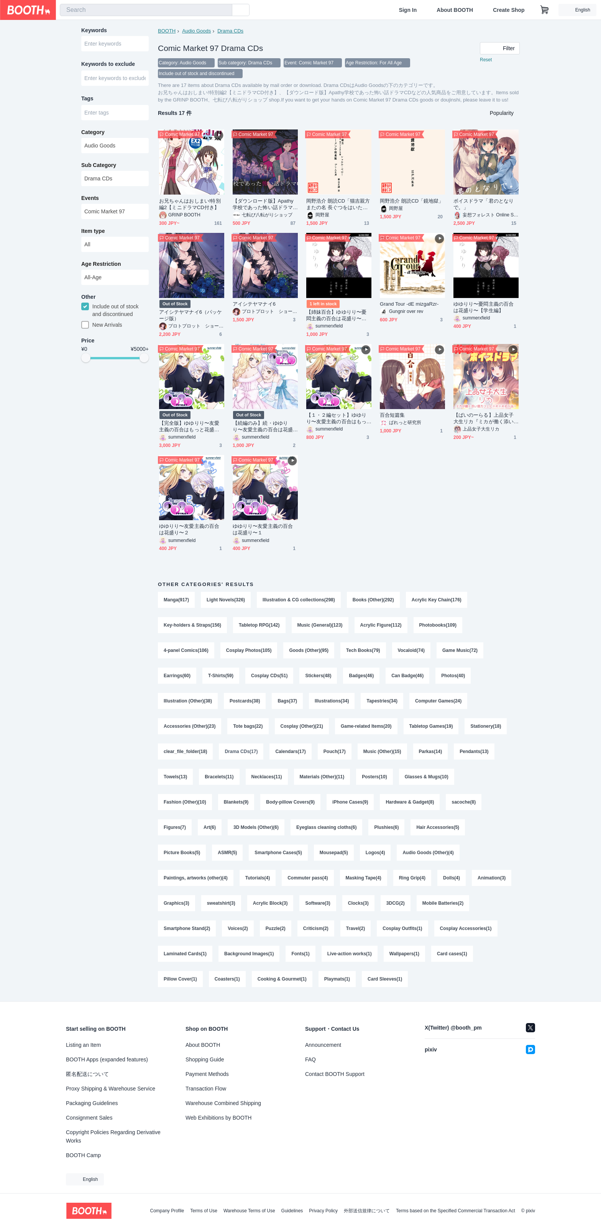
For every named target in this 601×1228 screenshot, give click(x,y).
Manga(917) (176, 600)
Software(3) (317, 903)
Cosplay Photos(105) (249, 650)
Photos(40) (453, 675)
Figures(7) (175, 827)
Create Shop (508, 10)
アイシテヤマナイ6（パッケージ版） (190, 315)
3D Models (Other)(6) (256, 827)
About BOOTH (455, 10)
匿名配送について (87, 1074)
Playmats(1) (337, 979)
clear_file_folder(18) (185, 751)
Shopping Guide (205, 1059)
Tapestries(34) (381, 701)
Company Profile (167, 1210)
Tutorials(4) (257, 878)
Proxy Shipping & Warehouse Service (110, 1089)
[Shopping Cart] (545, 10)
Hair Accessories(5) (437, 827)
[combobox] (146, 10)
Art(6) (210, 827)
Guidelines (292, 1210)
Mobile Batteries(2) (442, 903)
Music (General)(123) (320, 625)
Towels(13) (175, 776)
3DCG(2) (395, 903)
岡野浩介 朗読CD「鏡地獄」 (412, 201)
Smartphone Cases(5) (278, 852)
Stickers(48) (318, 675)
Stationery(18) (485, 726)
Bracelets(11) (219, 776)
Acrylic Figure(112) (381, 625)
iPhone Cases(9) (350, 802)
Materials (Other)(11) (322, 776)
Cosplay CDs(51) (269, 675)
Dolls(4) (451, 878)
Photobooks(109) (437, 625)
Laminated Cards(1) (185, 953)
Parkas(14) (430, 751)
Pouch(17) (334, 751)
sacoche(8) (464, 802)
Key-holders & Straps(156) (192, 625)
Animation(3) (492, 878)
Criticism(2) (315, 928)
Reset (486, 59)
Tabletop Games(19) (431, 726)
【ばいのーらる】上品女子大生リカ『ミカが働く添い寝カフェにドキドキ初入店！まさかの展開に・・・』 (483, 418)
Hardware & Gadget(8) (410, 802)
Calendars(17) (290, 751)
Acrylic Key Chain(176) (436, 600)
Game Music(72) (460, 650)
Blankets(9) (236, 802)
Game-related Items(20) (366, 726)
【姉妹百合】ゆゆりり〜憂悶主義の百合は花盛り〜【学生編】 (336, 315)
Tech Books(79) (363, 650)
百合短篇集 (392, 415)
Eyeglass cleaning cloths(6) (326, 827)
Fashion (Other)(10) (185, 802)
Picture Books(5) (182, 852)
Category (93, 132)
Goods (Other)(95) (308, 650)
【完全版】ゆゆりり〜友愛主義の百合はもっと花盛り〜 (189, 426)
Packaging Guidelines (92, 1103)
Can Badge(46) (407, 675)
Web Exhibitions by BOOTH (218, 1118)
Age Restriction (101, 264)
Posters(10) (374, 776)
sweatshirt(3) (221, 903)
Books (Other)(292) (373, 600)
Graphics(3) (176, 903)
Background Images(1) (249, 953)
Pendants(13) (474, 751)
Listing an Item (83, 1045)
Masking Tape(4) (363, 878)
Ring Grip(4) (412, 878)
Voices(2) (238, 928)
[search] (224, 10)
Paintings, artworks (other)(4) (196, 878)
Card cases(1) (452, 953)
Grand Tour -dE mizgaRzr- (409, 304)
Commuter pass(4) (307, 878)
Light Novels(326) (226, 600)
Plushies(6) (386, 827)
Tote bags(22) (248, 726)
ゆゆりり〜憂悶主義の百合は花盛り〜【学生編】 (483, 307)
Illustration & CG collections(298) (299, 600)
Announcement (323, 1045)
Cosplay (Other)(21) (302, 726)
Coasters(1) (227, 979)
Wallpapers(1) (404, 953)
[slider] (85, 357)
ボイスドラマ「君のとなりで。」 (483, 204)
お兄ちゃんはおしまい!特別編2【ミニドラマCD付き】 (190, 204)
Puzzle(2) (276, 928)
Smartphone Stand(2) (187, 928)
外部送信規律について (367, 1210)
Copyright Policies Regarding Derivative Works (113, 1136)
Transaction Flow (206, 1089)
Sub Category (98, 165)
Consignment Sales (89, 1118)
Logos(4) (375, 852)
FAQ (310, 1059)
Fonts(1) (300, 953)
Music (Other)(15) (382, 751)
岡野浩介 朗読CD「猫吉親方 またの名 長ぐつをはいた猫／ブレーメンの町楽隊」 (338, 204)
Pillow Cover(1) (180, 979)
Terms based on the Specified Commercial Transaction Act (455, 1210)
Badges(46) (361, 675)
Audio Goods (196, 31)
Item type (93, 231)
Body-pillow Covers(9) (290, 802)
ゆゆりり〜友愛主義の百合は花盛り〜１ (263, 529)
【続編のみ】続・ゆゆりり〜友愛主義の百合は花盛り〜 (263, 426)
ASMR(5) (227, 852)
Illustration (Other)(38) (188, 701)
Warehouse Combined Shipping (223, 1103)
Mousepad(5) (334, 852)
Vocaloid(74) (411, 650)
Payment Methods (207, 1074)
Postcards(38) (245, 701)
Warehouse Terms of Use (249, 1210)
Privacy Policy (323, 1210)
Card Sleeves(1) (385, 979)
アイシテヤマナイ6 (254, 304)
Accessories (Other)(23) (189, 726)
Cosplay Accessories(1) (466, 928)
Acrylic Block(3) (270, 903)
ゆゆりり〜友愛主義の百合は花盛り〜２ (189, 529)
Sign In (408, 10)
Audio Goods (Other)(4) (427, 852)
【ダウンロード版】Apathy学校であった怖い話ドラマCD (264, 204)
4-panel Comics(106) (186, 650)
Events (90, 198)
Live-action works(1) (349, 953)
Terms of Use (203, 1210)
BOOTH (167, 31)
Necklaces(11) (266, 776)
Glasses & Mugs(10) (426, 776)
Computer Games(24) (438, 701)
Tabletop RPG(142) (259, 625)
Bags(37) (287, 701)
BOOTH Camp (83, 1155)
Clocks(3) (358, 903)
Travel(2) (355, 928)
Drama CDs (230, 31)
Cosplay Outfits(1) (402, 928)
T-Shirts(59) (220, 675)
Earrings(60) (177, 675)
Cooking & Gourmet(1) (282, 979)
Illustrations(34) (332, 701)
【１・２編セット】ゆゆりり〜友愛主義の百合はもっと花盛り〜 (336, 418)
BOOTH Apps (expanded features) (107, 1059)
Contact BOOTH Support (335, 1074)
